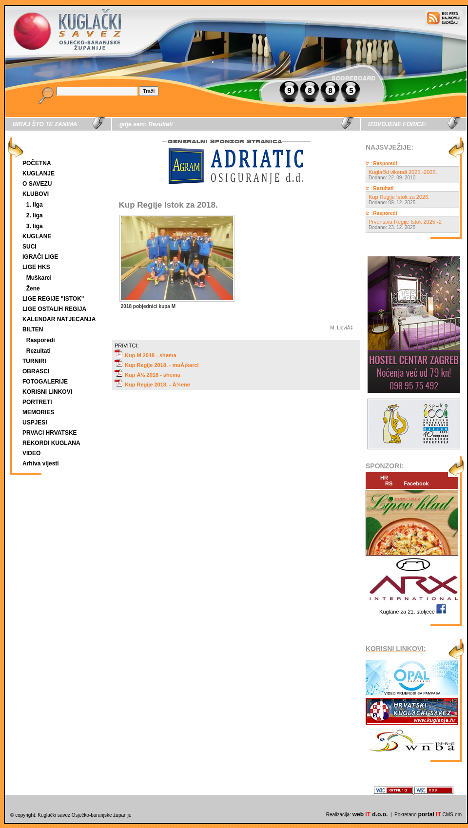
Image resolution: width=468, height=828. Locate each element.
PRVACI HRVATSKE (49, 432)
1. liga (34, 204)
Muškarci (39, 277)
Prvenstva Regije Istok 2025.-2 (405, 222)
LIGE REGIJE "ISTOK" (53, 298)
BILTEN (32, 329)
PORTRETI (37, 402)
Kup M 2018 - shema (145, 355)
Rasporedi (40, 340)
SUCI (29, 246)
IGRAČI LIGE (40, 256)
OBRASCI (35, 371)
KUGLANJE (38, 173)
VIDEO (31, 453)
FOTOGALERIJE (45, 381)
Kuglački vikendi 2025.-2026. (403, 172)
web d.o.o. (370, 814)
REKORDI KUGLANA (51, 443)
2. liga (34, 215)
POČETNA (36, 163)
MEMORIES (38, 412)
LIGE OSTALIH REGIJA (54, 309)
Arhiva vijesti (40, 463)
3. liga (34, 226)
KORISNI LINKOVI (47, 391)
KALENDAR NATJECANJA (59, 319)
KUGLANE (36, 236)
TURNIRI (34, 361)
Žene (33, 288)
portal (429, 814)
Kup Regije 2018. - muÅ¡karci (157, 365)
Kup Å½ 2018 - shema (147, 375)
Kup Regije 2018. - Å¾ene (152, 384)
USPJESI (34, 422)
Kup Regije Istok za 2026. (399, 197)
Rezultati (38, 350)
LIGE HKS (36, 267)
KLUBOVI (35, 194)
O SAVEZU (37, 183)
